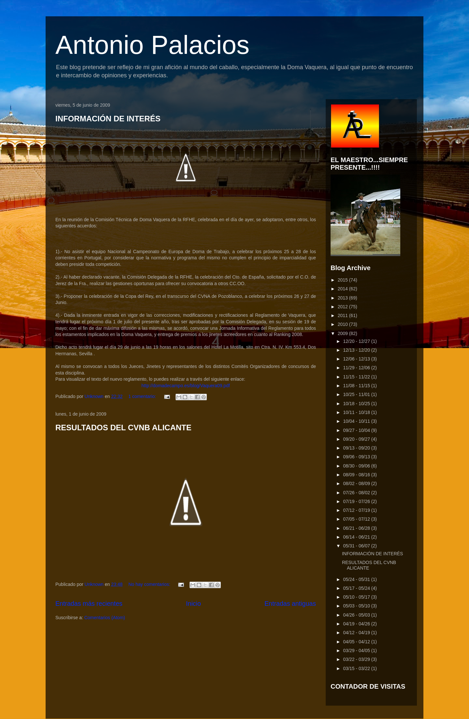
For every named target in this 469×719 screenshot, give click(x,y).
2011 (343, 315)
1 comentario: (142, 396)
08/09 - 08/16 (357, 474)
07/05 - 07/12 (357, 519)
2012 (343, 306)
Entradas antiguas (290, 603)
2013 (343, 297)
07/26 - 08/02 (357, 492)
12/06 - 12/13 (357, 358)
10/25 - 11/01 (357, 394)
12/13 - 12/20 (357, 350)
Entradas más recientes (88, 603)
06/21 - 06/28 (357, 528)
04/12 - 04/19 (357, 632)
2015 (343, 280)
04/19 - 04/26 (357, 623)
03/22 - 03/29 (357, 659)
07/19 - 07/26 (357, 501)
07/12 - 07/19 (357, 510)
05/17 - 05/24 (357, 588)
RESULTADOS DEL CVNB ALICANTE (123, 427)
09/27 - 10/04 (357, 430)
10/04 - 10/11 (357, 421)
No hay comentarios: (149, 584)
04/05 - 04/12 (357, 641)
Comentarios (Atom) (104, 617)
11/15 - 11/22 (357, 376)
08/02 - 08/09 (357, 483)
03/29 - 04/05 (357, 650)
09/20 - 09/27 (357, 439)
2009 (343, 333)
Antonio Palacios (152, 44)
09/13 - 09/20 (357, 448)
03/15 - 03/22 (357, 668)
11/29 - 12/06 (357, 367)
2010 (343, 324)
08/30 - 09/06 (357, 465)
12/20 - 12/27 (357, 341)
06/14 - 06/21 (357, 537)
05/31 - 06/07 (357, 545)
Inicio (193, 603)
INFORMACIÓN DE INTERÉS (108, 118)
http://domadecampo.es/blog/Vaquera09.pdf (185, 385)
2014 (343, 288)
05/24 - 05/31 (357, 579)
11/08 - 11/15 (357, 385)
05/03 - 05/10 (357, 605)
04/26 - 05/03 (357, 615)
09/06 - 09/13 (357, 456)
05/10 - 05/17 (357, 597)
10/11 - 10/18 (357, 412)
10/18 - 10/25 (357, 403)
